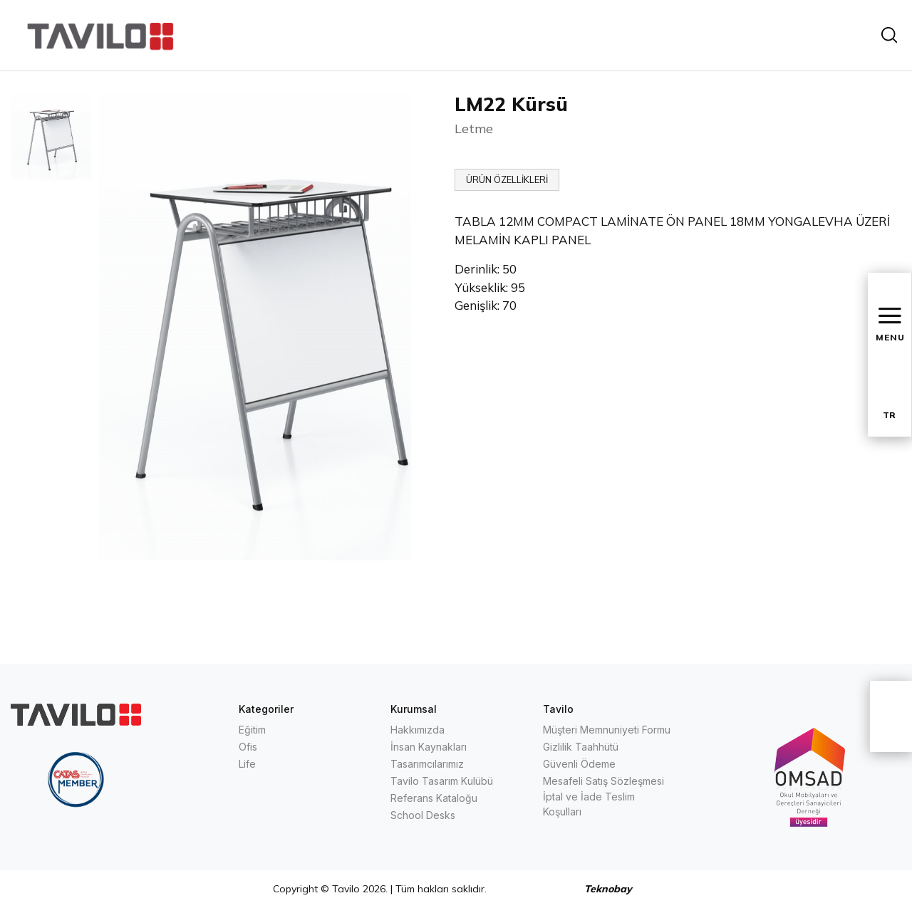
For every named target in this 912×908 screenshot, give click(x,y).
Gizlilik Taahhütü (580, 747)
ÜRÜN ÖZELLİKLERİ (507, 179)
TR (889, 414)
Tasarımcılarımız (427, 764)
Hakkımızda (417, 730)
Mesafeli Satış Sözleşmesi (603, 781)
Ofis (248, 747)
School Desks (422, 815)
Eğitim (252, 730)
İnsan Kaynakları (428, 747)
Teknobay (608, 888)
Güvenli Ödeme (579, 764)
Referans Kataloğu (433, 798)
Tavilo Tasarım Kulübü (441, 781)
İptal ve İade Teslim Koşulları (589, 804)
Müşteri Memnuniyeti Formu (606, 730)
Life (247, 764)
